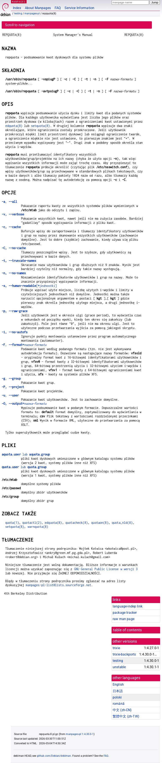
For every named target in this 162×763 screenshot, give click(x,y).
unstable (119, 667)
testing (18, 13)
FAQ (58, 8)
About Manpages (38, 8)
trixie (116, 648)
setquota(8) (40, 126)
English (118, 684)
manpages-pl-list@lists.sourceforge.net (58, 585)
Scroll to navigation (20, 25)
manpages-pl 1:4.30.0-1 (79, 734)
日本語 (118, 691)
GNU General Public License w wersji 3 (106, 569)
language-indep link (127, 606)
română (118, 704)
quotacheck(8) (76, 522)
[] (29, 285)
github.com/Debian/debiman (54, 755)
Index (17, 8)
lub (26, 454)
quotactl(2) (31, 522)
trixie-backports (124, 654)
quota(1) (12, 522)
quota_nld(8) (122, 522)
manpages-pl (32, 13)
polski (117, 697)
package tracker (125, 613)
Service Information (79, 8)
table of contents (127, 630)
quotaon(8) (99, 522)
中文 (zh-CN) (122, 710)
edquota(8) (14, 126)
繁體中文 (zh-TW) (126, 716)
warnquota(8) (38, 526)
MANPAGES (19, 1)
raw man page (123, 619)
